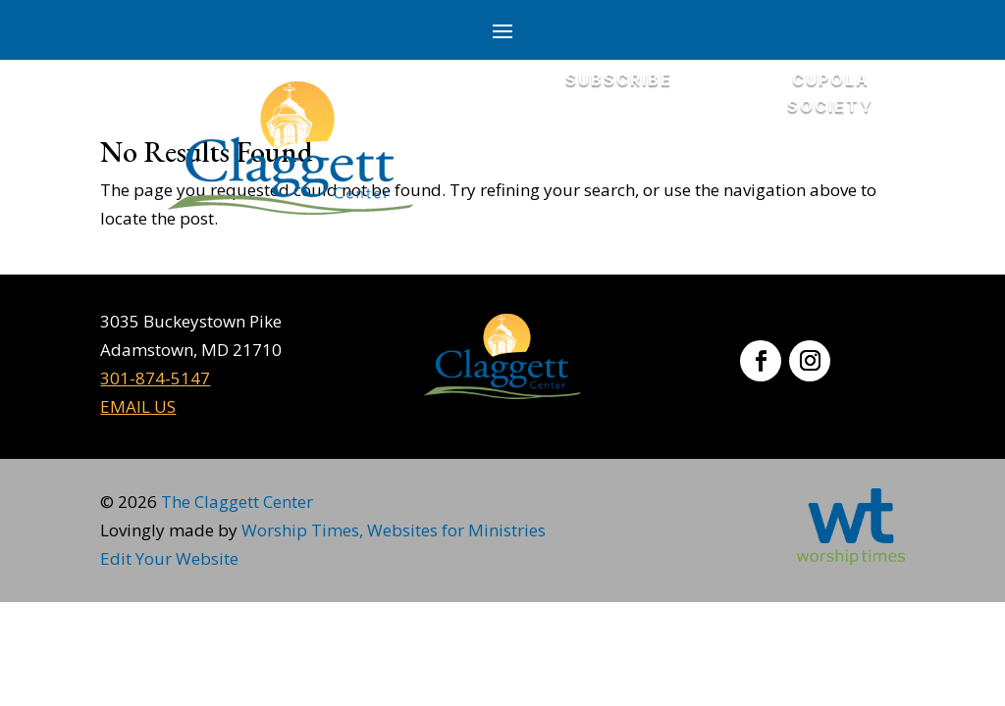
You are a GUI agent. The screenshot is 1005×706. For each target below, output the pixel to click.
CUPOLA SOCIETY (830, 93)
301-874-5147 (155, 378)
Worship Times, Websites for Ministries (393, 530)
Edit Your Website (169, 558)
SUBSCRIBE (618, 79)
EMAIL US (138, 406)
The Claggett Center (237, 501)
